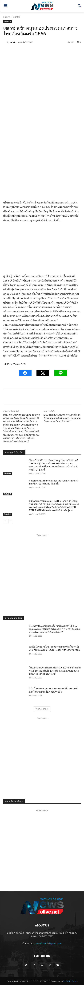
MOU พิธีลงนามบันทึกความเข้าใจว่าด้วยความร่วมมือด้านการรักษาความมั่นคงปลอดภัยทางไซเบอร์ (62, 418)
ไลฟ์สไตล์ (16, 17)
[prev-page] (5, 521)
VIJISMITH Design (70, 981)
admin (13, 42)
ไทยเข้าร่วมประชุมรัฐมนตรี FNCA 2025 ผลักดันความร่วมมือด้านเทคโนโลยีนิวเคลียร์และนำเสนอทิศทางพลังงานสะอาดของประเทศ (55, 670)
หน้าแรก (6, 17)
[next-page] (10, 521)
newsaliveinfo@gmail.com (48, 943)
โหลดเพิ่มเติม (42, 708)
